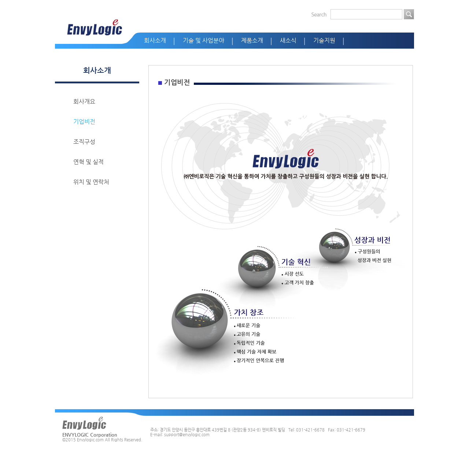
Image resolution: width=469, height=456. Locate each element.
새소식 (288, 40)
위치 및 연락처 (91, 181)
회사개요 (84, 101)
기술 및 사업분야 (203, 40)
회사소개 (155, 40)
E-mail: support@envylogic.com (180, 434)
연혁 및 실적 (88, 161)
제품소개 (252, 40)
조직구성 (84, 141)
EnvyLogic (94, 27)
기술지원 (324, 40)
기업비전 (84, 121)
